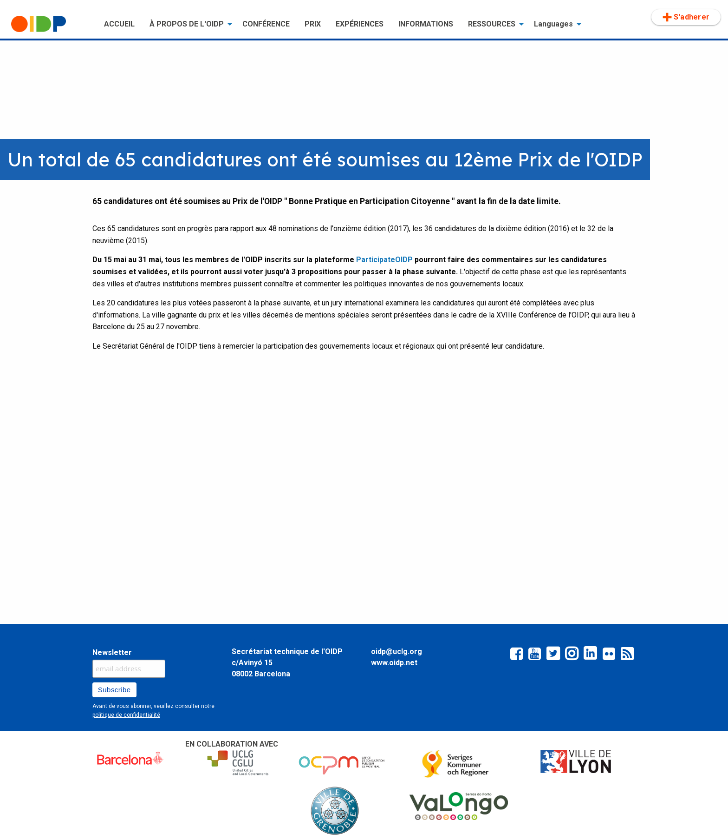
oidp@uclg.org (396, 651)
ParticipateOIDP (384, 259)
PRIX (313, 24)
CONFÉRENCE (266, 24)
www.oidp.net (394, 662)
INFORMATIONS (425, 24)
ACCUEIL (119, 24)
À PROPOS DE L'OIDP (187, 24)
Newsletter (112, 652)
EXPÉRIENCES (360, 24)
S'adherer (686, 17)
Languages (553, 24)
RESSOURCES (491, 24)
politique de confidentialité (126, 715)
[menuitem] (50, 24)
